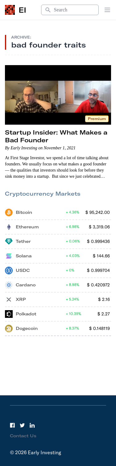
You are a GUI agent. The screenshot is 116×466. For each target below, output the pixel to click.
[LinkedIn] (32, 425)
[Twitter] (22, 425)
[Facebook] (12, 425)
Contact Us (23, 436)
